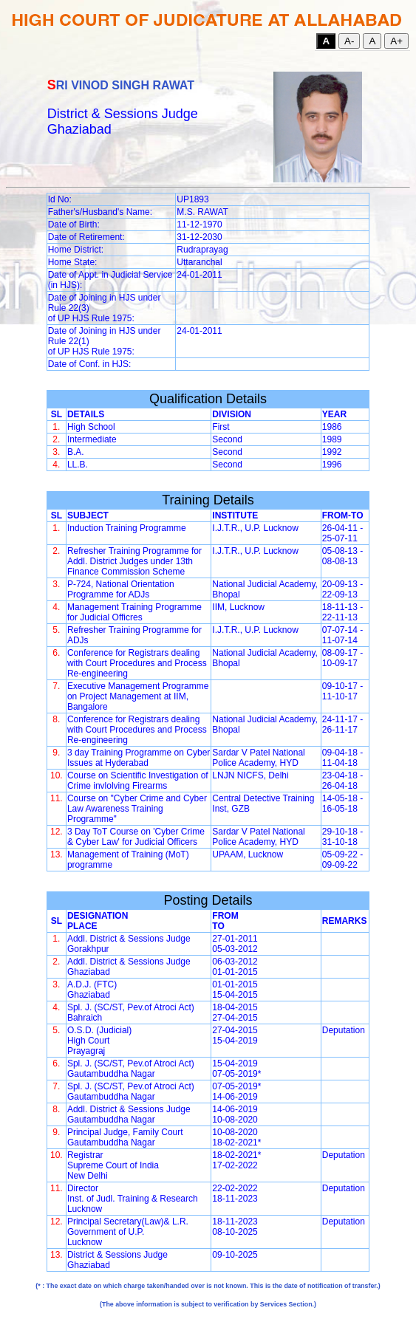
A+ (396, 41)
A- (349, 41)
